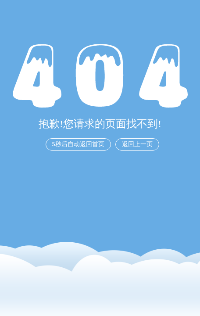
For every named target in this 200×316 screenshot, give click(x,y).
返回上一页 (137, 144)
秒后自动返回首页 (78, 144)
